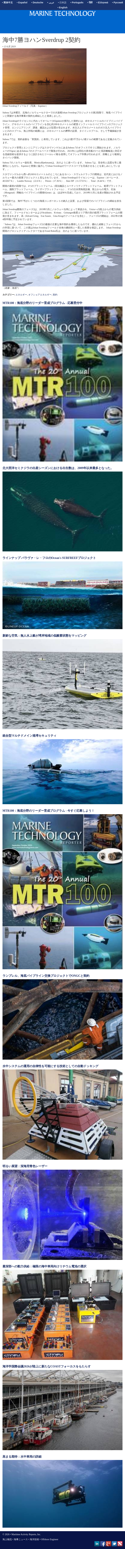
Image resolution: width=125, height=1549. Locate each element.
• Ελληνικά (102, 2)
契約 (55, 294)
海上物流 (7, 1539)
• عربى (50, 2)
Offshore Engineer (49, 1539)
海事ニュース (21, 1539)
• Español (22, 2)
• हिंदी (90, 2)
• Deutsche (37, 2)
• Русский (117, 2)
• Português (76, 2)
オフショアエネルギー (40, 294)
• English (62, 7)
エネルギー (21, 294)
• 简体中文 (7, 2)
